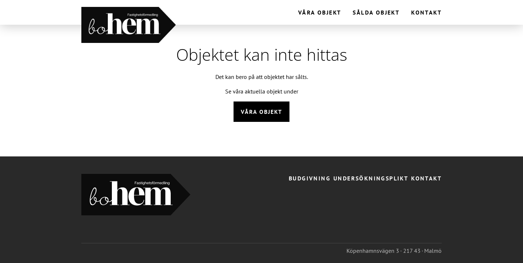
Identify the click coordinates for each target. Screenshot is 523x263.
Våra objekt (319, 12)
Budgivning (310, 178)
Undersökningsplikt (370, 178)
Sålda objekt (376, 12)
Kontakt (426, 12)
